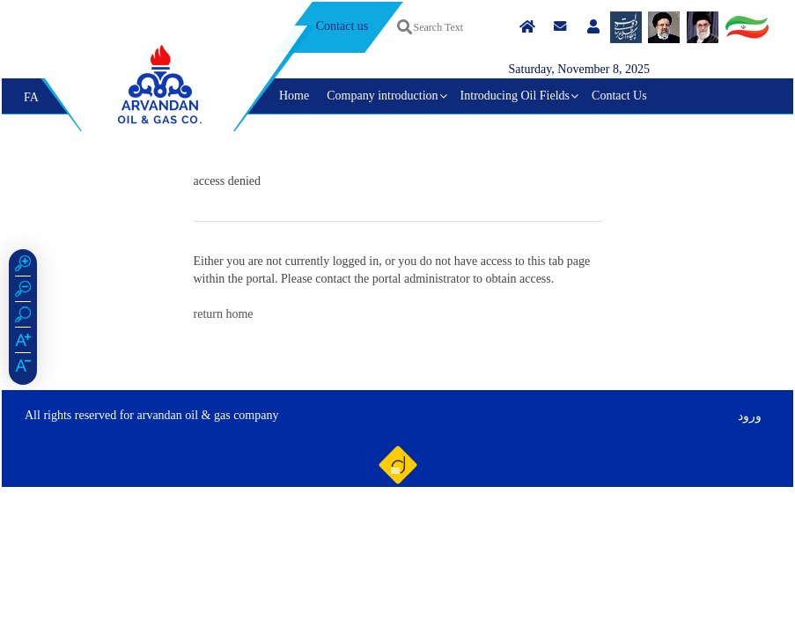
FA (31, 97)
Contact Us (619, 95)
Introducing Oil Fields (515, 95)
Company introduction (382, 95)
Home (294, 95)
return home (224, 314)
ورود (750, 416)
